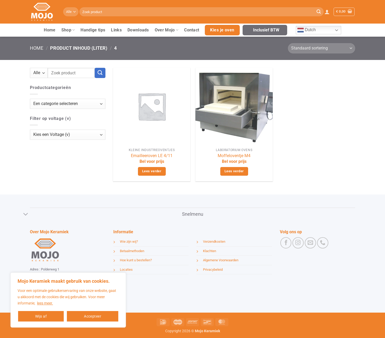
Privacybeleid (213, 269)
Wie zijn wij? (129, 241)
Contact (191, 29)
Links (116, 29)
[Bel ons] (322, 242)
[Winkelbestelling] (321, 48)
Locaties (126, 269)
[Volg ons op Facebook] (286, 242)
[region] (68, 300)
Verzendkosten (214, 241)
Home (49, 29)
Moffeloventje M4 (234, 155)
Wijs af (41, 316)
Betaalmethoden (132, 251)
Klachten (209, 251)
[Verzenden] (318, 11)
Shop (68, 30)
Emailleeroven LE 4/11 (152, 155)
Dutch (306, 30)
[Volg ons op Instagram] (298, 242)
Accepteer (92, 316)
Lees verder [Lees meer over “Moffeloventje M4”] (234, 171)
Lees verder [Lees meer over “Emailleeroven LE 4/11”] (151, 171)
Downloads (138, 29)
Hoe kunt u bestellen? (136, 260)
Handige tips (93, 29)
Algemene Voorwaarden (220, 260)
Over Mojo (166, 30)
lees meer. (45, 303)
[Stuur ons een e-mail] (310, 242)
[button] (327, 12)
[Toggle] (26, 214)
